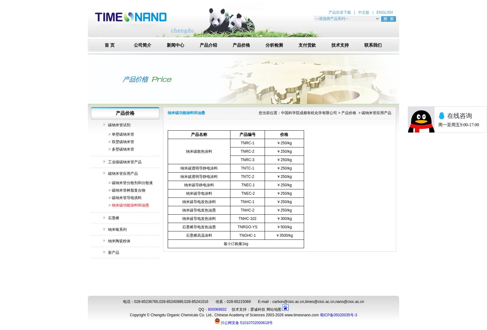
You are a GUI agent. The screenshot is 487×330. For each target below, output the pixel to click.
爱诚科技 (257, 309)
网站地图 (273, 309)
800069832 (217, 309)
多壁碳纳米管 (123, 149)
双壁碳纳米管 (123, 142)
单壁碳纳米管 (123, 134)
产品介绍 (208, 45)
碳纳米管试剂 (119, 125)
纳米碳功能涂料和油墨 (130, 205)
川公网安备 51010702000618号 (243, 321)
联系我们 (373, 45)
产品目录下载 (340, 12)
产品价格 (241, 45)
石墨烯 (113, 218)
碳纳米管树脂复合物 (128, 190)
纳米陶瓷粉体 (119, 241)
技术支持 (340, 45)
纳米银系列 (117, 229)
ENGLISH (384, 12)
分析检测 (274, 45)
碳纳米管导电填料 (127, 198)
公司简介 (142, 45)
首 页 (110, 45)
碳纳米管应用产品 (123, 173)
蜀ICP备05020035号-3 (338, 315)
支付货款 (307, 45)
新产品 (113, 252)
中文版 (363, 12)
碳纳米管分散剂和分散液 (132, 183)
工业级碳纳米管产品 (125, 162)
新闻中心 (175, 45)
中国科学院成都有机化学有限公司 (309, 113)
